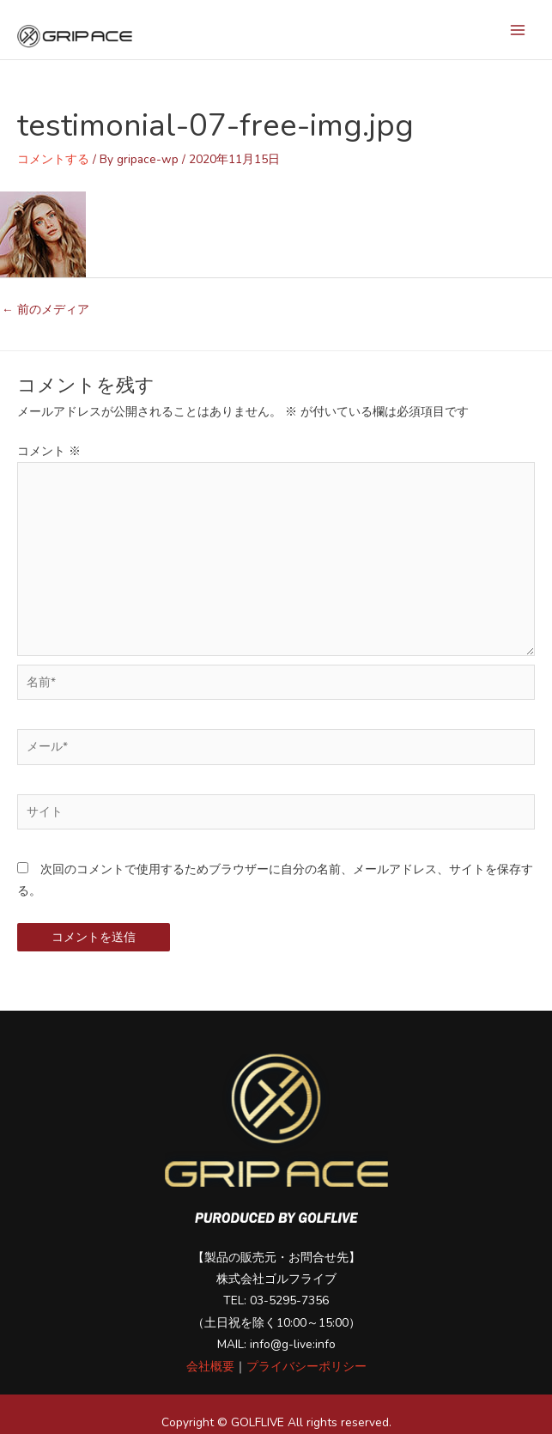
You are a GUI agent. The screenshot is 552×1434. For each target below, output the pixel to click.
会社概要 (210, 1366)
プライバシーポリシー (306, 1366)
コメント (49, 451)
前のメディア (45, 309)
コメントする (53, 159)
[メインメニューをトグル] (518, 29)
